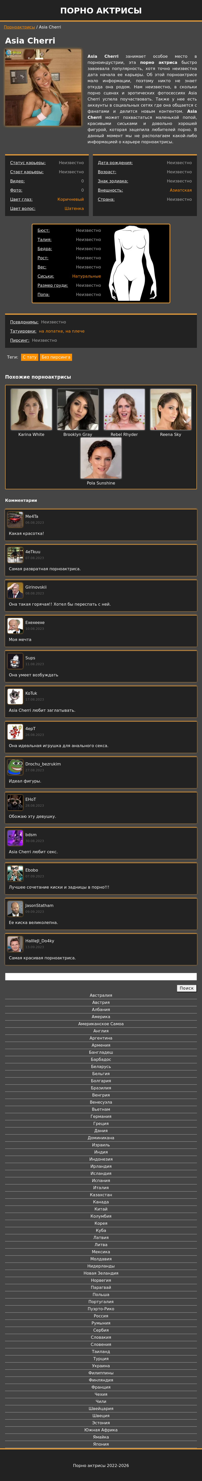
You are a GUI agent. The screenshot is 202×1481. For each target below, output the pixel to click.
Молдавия (101, 1259)
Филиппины (100, 1373)
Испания (101, 1180)
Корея (101, 1223)
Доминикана (101, 1137)
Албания (101, 1009)
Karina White (31, 434)
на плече (75, 331)
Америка (101, 1016)
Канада (101, 1202)
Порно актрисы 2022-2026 (101, 1465)
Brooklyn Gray (77, 434)
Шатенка (74, 208)
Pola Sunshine (101, 483)
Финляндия (101, 1380)
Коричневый (71, 199)
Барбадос (101, 1059)
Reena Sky (170, 434)
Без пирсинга (56, 357)
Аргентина (101, 1038)
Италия (101, 1187)
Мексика (101, 1251)
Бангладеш (101, 1052)
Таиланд (101, 1351)
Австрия (101, 1002)
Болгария (101, 1080)
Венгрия (101, 1095)
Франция (100, 1387)
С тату (30, 357)
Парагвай (101, 1287)
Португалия (100, 1301)
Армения (101, 1045)
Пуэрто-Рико (101, 1308)
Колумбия (101, 1216)
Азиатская (181, 190)
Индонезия (101, 1159)
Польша (101, 1294)
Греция (101, 1123)
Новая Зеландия (100, 1273)
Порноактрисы (19, 27)
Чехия (101, 1394)
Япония (101, 1444)
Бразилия (101, 1088)
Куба (101, 1230)
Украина (101, 1365)
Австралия (101, 995)
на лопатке (51, 331)
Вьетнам (101, 1109)
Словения (101, 1344)
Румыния (101, 1323)
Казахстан (101, 1194)
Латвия (101, 1237)
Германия (101, 1116)
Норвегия (101, 1280)
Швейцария (101, 1408)
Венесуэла (101, 1102)
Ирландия (101, 1166)
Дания (101, 1130)
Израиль (101, 1145)
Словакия (101, 1337)
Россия (101, 1316)
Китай (100, 1209)
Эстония (101, 1422)
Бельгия (101, 1073)
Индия (101, 1152)
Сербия (101, 1330)
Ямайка (101, 1437)
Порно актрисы (101, 11)
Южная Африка (100, 1430)
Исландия (101, 1173)
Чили (101, 1401)
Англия (101, 1031)
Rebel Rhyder (124, 434)
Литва (101, 1244)
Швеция (100, 1415)
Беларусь (101, 1066)
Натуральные (86, 276)
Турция (101, 1358)
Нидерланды (101, 1266)
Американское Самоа (101, 1023)
